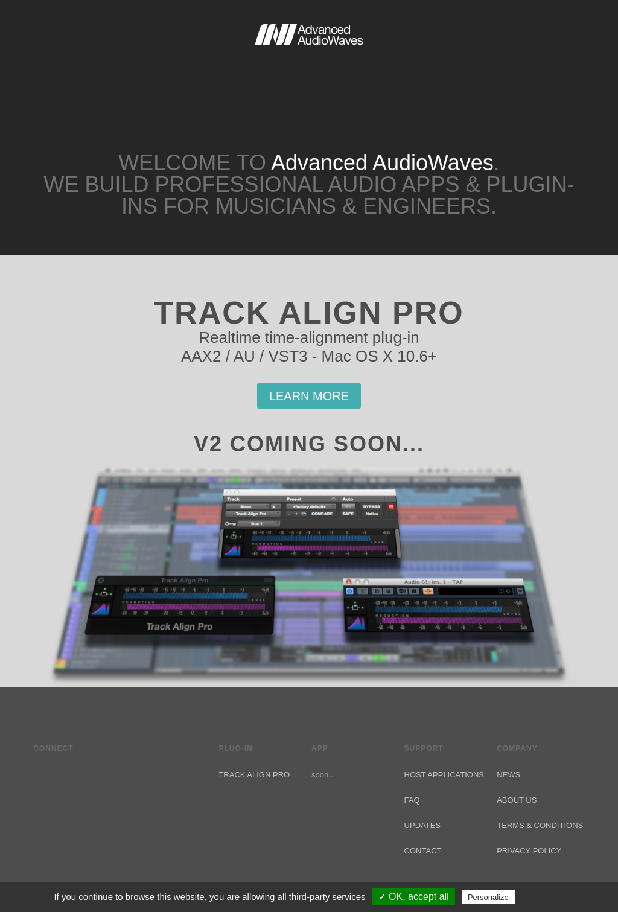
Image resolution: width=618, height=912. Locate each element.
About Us (517, 800)
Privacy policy (547, 897)
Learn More (309, 396)
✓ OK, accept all (413, 896)
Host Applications (444, 774)
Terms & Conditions (540, 825)
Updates (422, 825)
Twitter (40, 773)
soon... (323, 774)
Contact (423, 850)
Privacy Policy (529, 850)
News (508, 774)
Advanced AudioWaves (309, 60)
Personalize (488, 897)
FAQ (412, 800)
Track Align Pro (254, 774)
